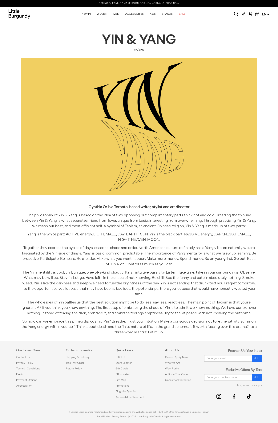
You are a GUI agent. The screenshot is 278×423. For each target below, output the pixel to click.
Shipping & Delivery (78, 357)
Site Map (120, 380)
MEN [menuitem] (116, 13)
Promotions (122, 385)
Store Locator (123, 362)
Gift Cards (121, 368)
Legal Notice (103, 416)
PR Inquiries (122, 374)
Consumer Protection (178, 380)
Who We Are (172, 362)
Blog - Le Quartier (125, 391)
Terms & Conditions (28, 368)
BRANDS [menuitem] (167, 13)
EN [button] (265, 14)
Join (257, 358)
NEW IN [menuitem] (86, 13)
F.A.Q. (19, 374)
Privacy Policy (24, 362)
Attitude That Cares (176, 374)
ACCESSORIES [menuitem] (134, 13)
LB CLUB (120, 357)
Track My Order (75, 362)
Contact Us (23, 357)
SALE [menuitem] (182, 13)
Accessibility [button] (24, 385)
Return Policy (74, 368)
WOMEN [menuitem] (102, 13)
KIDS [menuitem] (153, 13)
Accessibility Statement (129, 397)
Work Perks (172, 368)
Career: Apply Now (176, 357)
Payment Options (26, 380)
